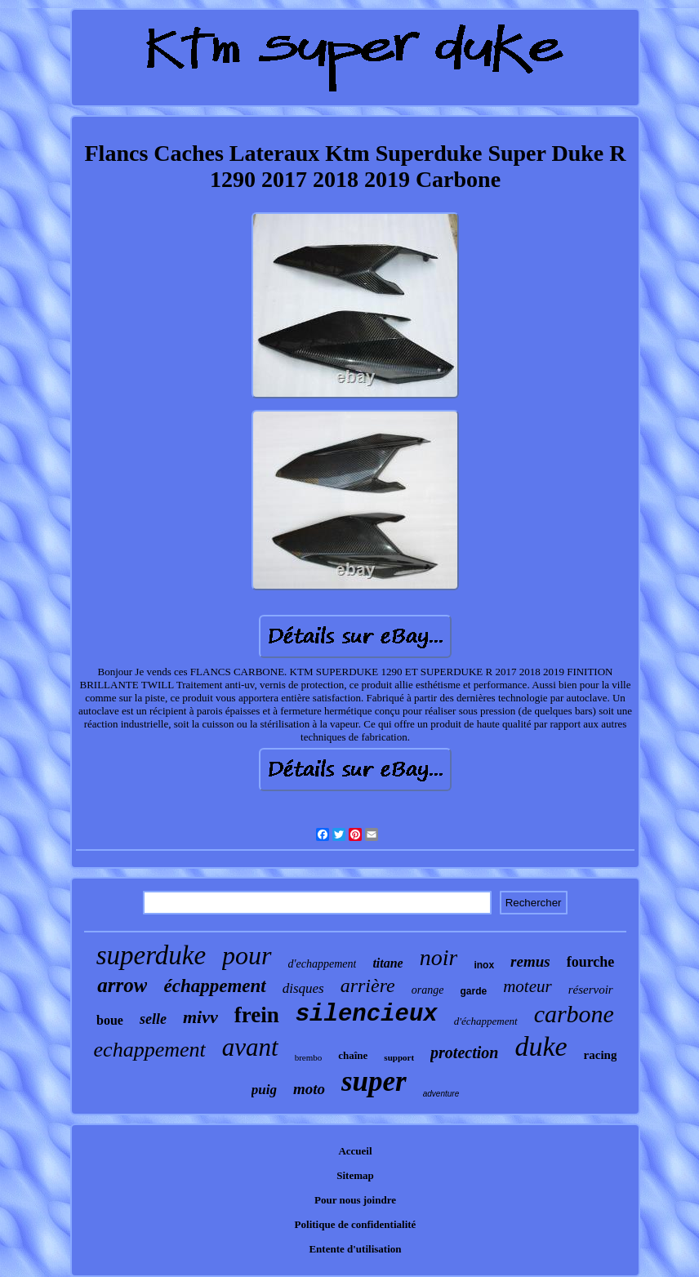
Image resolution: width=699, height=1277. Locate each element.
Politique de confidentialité (355, 1224)
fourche (591, 962)
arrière (368, 985)
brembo (309, 1057)
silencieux (367, 1014)
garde (473, 991)
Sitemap (355, 1175)
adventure (441, 1093)
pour (246, 955)
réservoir (590, 989)
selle (153, 1019)
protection (464, 1052)
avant (250, 1047)
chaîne (352, 1055)
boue (109, 1020)
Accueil (355, 1151)
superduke (151, 955)
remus (530, 961)
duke (540, 1046)
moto (309, 1088)
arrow (122, 985)
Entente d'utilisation (355, 1249)
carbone (574, 1013)
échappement (214, 986)
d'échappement (486, 1021)
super (374, 1081)
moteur (527, 986)
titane (387, 963)
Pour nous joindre (355, 1200)
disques (303, 988)
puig (264, 1089)
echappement (150, 1049)
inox (484, 965)
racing (600, 1054)
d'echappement (322, 964)
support (399, 1057)
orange (428, 990)
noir (439, 957)
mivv (200, 1017)
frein (256, 1015)
